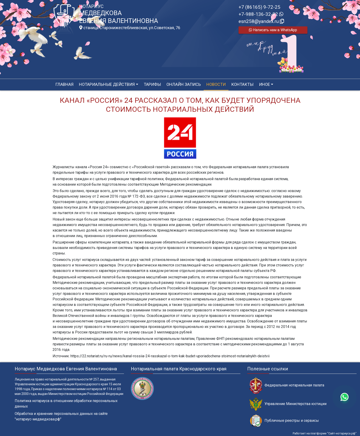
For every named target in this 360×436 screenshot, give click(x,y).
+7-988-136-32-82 (261, 14)
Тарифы (152, 84)
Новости (216, 84)
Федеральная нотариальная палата (287, 385)
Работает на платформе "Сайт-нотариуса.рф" (325, 433)
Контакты (242, 84)
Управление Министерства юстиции (288, 404)
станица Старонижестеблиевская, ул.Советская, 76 (129, 27)
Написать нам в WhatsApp (273, 30)
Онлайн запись (183, 84)
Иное (264, 84)
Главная (64, 84)
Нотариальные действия (107, 84)
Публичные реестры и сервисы (284, 420)
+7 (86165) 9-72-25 (259, 7)
